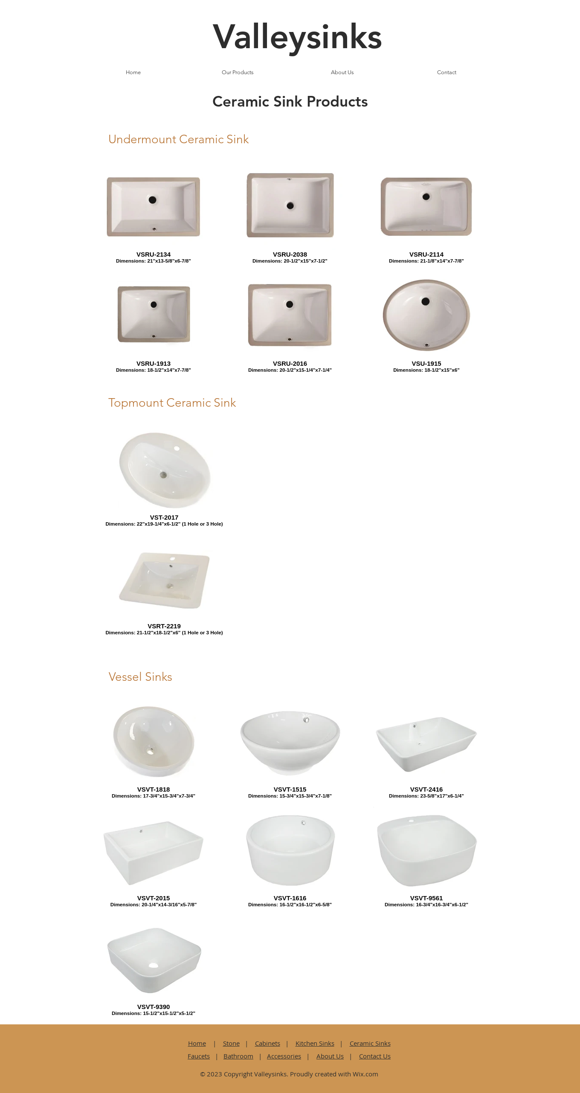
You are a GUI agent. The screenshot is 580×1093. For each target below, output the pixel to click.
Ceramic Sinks (370, 1043)
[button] (237, 72)
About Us (330, 1056)
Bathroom (238, 1056)
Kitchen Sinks (315, 1043)
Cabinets (267, 1043)
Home (197, 1043)
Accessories (284, 1056)
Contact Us (375, 1056)
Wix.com (365, 1074)
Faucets (199, 1056)
